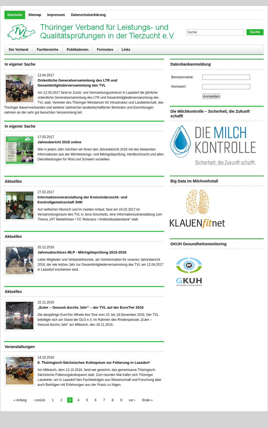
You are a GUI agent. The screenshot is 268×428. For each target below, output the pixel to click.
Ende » (147, 400)
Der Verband (18, 50)
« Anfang (20, 400)
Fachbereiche (47, 50)
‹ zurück (39, 400)
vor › (132, 400)
